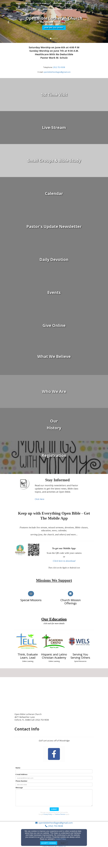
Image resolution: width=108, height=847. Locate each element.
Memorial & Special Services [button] (28, 9)
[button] (8, 21)
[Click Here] (39, 499)
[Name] (54, 771)
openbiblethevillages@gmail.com (55, 822)
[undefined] (54, 94)
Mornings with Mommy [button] (63, 9)
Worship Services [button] (72, 3)
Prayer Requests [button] (43, 3)
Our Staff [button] (28, 3)
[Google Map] (54, 696)
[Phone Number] (54, 784)
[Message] (54, 797)
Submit (54, 809)
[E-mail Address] (54, 778)
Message (19, 788)
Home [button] (18, 3)
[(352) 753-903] (58, 67)
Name (18, 768)
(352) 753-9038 (55, 825)
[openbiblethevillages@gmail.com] (56, 72)
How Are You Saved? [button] (53, 27)
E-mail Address (21, 774)
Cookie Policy (60, 839)
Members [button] (46, 9)
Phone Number (21, 781)
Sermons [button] (57, 3)
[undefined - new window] (54, 127)
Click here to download (64, 560)
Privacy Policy (48, 814)
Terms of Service (60, 814)
